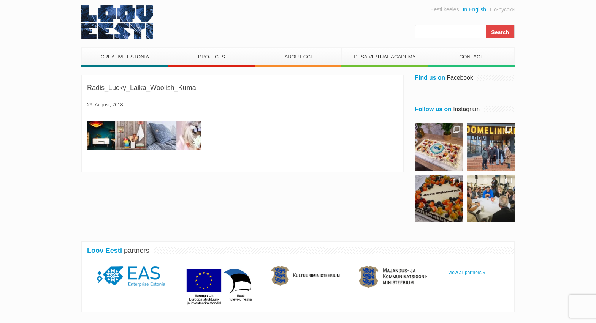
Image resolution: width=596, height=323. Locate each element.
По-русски (502, 9)
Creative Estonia (125, 57)
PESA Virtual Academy (385, 57)
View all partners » (466, 272)
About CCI (298, 57)
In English (474, 9)
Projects (211, 57)
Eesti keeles (444, 9)
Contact (471, 57)
